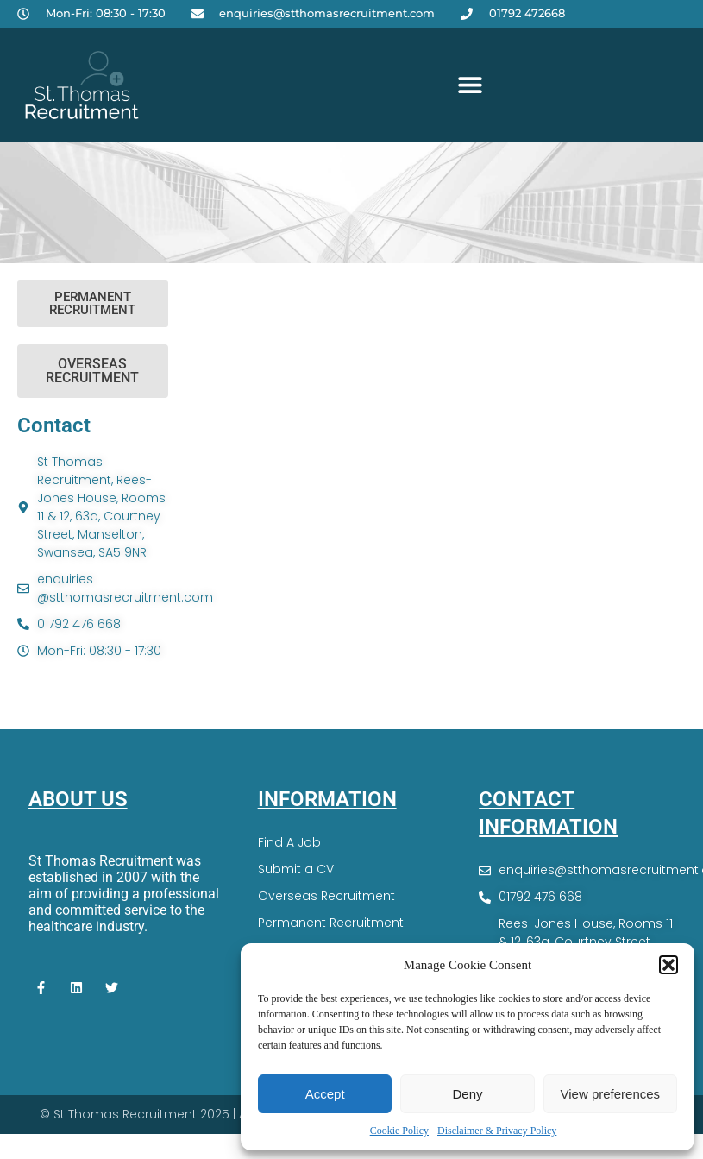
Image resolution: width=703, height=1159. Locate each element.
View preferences (611, 1094)
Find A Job (289, 842)
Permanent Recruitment (331, 922)
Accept (325, 1094)
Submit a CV (296, 869)
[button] (668, 964)
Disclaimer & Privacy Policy (496, 1130)
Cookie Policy (399, 1130)
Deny (467, 1094)
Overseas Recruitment (326, 895)
